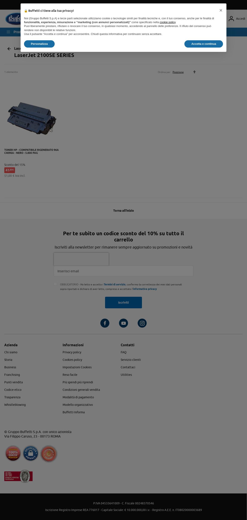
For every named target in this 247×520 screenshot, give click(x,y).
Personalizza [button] (39, 43)
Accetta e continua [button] (203, 43)
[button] (220, 10)
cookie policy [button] (167, 22)
